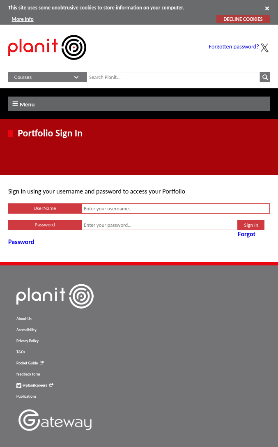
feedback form (28, 374)
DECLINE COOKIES (242, 19)
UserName (45, 208)
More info (22, 19)
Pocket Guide (30, 363)
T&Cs (20, 352)
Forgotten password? (234, 46)
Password (45, 224)
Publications (26, 396)
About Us (24, 318)
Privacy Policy (27, 341)
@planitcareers (34, 385)
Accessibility (26, 329)
